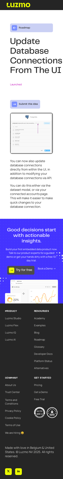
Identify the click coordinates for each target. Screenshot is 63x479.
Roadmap (39, 339)
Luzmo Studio (13, 318)
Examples (40, 325)
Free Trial (39, 399)
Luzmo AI (10, 339)
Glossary (39, 347)
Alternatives (41, 368)
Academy (39, 318)
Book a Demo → (47, 268)
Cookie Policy (13, 418)
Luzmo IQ (10, 332)
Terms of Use (12, 425)
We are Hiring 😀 (14, 433)
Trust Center (12, 392)
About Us (10, 385)
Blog (36, 332)
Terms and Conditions (11, 402)
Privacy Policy (13, 411)
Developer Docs (43, 354)
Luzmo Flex (11, 325)
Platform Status (43, 361)
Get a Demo (41, 392)
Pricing (38, 385)
